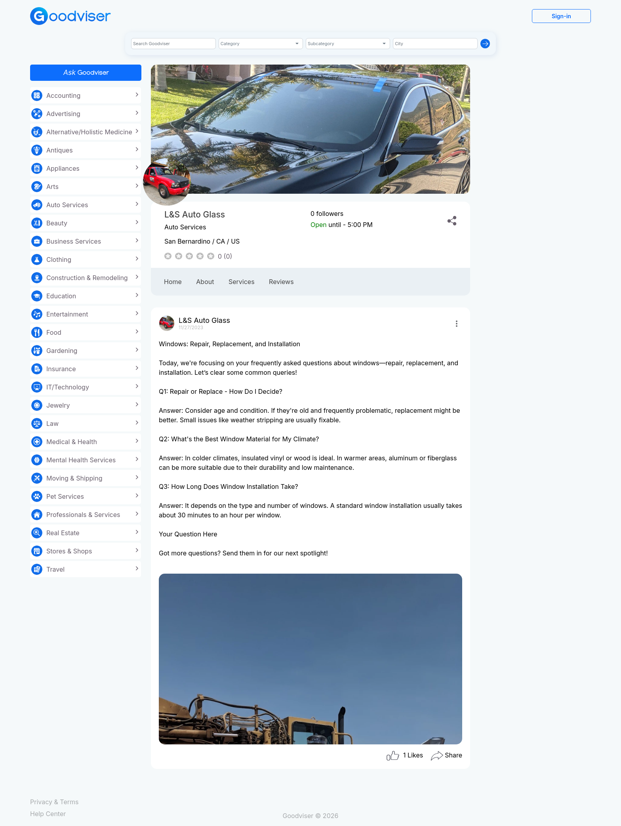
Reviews (281, 282)
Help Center (48, 814)
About (205, 282)
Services (242, 282)
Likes (404, 756)
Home (173, 282)
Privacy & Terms (54, 802)
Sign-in (561, 16)
